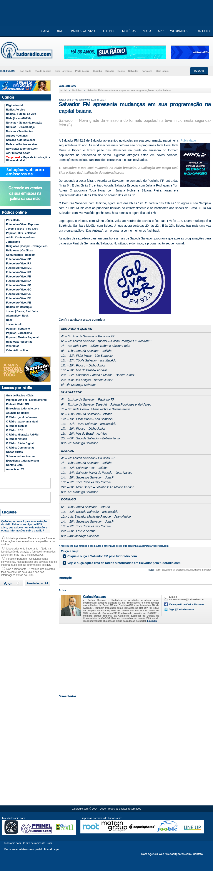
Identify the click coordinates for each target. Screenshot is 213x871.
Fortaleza (147, 71)
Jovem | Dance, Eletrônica (22, 311)
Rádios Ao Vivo (15, 109)
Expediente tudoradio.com (22, 460)
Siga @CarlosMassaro (181, 609)
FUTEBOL (108, 31)
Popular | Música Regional (22, 337)
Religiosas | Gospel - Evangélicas (27, 246)
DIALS (60, 31)
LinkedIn (152, 621)
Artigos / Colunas (17, 135)
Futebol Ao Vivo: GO (19, 289)
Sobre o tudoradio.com (20, 456)
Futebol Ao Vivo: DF (18, 298)
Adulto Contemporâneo (20, 237)
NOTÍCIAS (129, 31)
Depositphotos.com (178, 854)
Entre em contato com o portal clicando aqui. (32, 849)
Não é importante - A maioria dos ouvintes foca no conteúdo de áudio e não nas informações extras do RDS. (28, 572)
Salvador (133, 71)
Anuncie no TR (15, 469)
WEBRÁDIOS (179, 31)
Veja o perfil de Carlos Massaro (186, 604)
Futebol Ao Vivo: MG (19, 267)
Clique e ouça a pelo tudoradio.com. (102, 556)
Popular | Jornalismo (19, 333)
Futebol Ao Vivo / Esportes (22, 224)
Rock (9, 320)
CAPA (45, 31)
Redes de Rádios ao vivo (21, 144)
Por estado (13, 220)
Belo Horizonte (63, 71)
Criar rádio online (17, 350)
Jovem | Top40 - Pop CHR (22, 228)
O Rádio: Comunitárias (20, 447)
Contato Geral (14, 465)
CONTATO (202, 31)
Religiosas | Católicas (19, 250)
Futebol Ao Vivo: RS (18, 272)
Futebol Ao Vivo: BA (18, 280)
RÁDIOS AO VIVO (83, 31)
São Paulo (25, 71)
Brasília (109, 71)
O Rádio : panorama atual (22, 421)
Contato (198, 854)
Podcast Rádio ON (17, 404)
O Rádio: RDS (14, 430)
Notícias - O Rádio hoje (20, 127)
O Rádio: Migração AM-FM (22, 434)
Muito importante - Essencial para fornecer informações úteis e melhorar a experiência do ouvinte (28, 541)
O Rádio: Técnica (16, 425)
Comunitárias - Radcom (20, 254)
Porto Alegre (82, 71)
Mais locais (162, 71)
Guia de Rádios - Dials (20, 395)
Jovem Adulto (14, 324)
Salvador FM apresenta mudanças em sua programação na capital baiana (129, 90)
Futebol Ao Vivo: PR (18, 276)
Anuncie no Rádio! (17, 412)
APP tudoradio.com (18, 153)
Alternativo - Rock (17, 315)
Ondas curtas (14, 452)
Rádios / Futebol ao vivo (21, 113)
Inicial (63, 90)
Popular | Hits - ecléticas (21, 233)
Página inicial (14, 105)
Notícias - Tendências (19, 131)
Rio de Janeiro (43, 71)
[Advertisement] (135, 657)
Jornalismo (13, 241)
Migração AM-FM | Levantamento (26, 399)
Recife (121, 71)
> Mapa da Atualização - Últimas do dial (28, 159)
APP (161, 31)
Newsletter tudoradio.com (22, 148)
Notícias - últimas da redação (24, 122)
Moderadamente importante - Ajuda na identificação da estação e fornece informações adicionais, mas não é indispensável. (28, 551)
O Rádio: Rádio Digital (20, 443)
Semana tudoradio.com (20, 140)
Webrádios (12, 346)
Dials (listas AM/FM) (18, 118)
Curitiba (97, 71)
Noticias (77, 90)
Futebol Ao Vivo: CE (18, 293)
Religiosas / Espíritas (19, 341)
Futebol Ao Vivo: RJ (18, 263)
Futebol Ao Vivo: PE (18, 302)
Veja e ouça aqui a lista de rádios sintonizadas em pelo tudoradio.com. (124, 563)
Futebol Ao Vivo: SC (18, 285)
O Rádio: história (16, 438)
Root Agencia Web (152, 854)
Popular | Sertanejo (18, 328)
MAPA (147, 31)
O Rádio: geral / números (21, 417)
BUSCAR (199, 71)
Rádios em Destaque (19, 306)
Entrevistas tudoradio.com (22, 408)
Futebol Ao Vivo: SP (18, 259)
